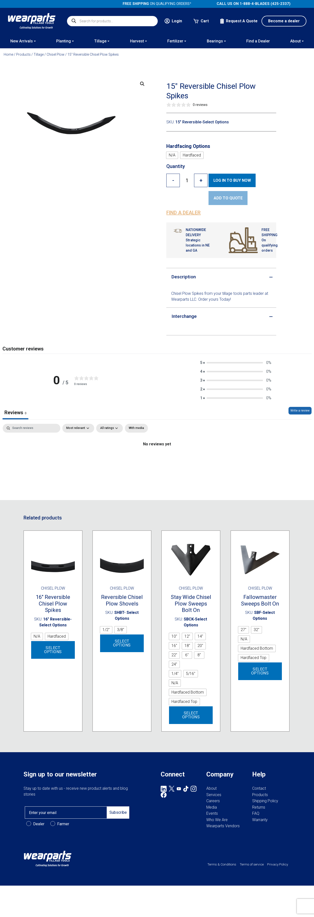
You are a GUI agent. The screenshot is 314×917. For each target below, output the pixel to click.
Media (211, 807)
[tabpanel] (157, 460)
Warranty (260, 819)
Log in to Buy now (232, 180)
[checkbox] (136, 428)
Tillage (39, 54)
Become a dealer (284, 21)
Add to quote (228, 198)
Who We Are (217, 819)
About (211, 788)
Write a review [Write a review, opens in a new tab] (300, 410)
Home (8, 54)
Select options (53, 650)
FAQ (255, 813)
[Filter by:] (109, 428)
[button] (142, 83)
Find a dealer (183, 213)
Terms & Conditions (221, 864)
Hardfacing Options (188, 146)
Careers (213, 801)
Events (212, 813)
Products (23, 54)
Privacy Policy (277, 864)
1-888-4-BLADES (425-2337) (265, 3)
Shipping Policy (265, 801)
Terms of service (252, 864)
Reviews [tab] (15, 412)
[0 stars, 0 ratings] (187, 104)
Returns (258, 807)
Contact (259, 788)
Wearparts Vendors (223, 826)
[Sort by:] (78, 428)
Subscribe (118, 812)
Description (183, 277)
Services (213, 794)
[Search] (31, 428)
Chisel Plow (56, 54)
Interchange (184, 316)
